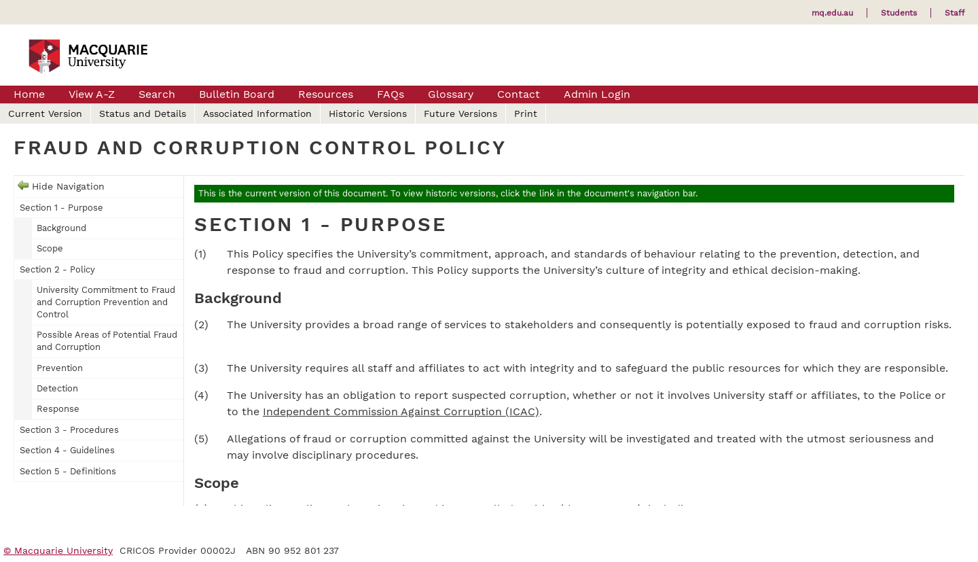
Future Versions (460, 113)
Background (61, 228)
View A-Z (92, 94)
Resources (325, 94)
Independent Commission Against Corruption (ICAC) (401, 411)
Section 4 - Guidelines (67, 450)
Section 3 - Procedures (69, 430)
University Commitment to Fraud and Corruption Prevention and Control (106, 302)
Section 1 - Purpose (61, 208)
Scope (50, 248)
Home (29, 94)
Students (899, 13)
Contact (518, 94)
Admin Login (597, 94)
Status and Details (142, 113)
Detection (57, 388)
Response (58, 409)
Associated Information (257, 113)
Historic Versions (368, 113)
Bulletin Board (236, 94)
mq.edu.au (832, 13)
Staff (954, 13)
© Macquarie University (58, 550)
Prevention (60, 368)
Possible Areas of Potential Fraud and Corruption (107, 341)
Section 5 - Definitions (68, 471)
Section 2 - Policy (57, 269)
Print (525, 113)
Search (157, 94)
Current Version (45, 113)
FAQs (390, 94)
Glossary (450, 94)
